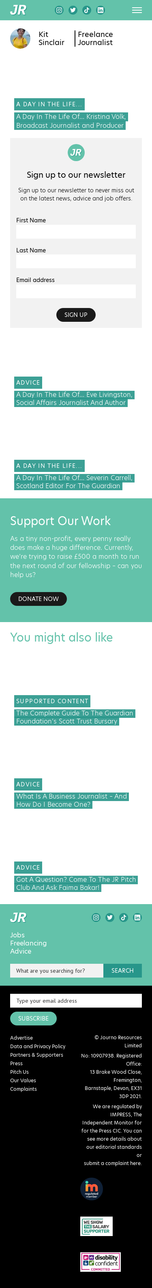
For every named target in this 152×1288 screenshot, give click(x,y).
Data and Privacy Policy (37, 1046)
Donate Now (38, 599)
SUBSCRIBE (33, 1018)
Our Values (23, 1080)
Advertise (21, 1037)
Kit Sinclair (51, 38)
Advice (20, 952)
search (122, 971)
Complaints (23, 1089)
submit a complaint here (112, 1163)
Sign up (76, 315)
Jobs (17, 935)
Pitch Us (19, 1071)
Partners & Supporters (36, 1054)
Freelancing (28, 943)
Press (16, 1063)
